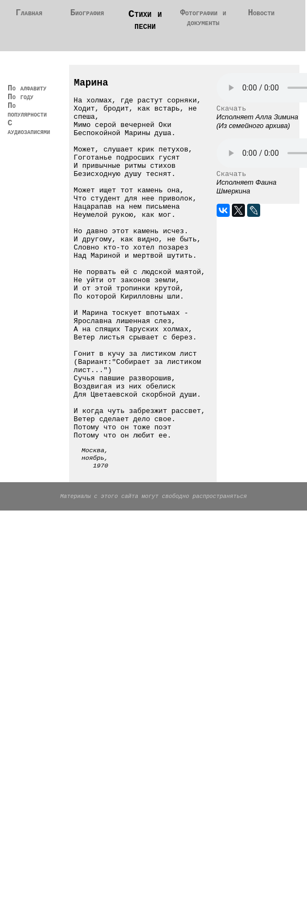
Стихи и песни (145, 21)
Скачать (232, 114)
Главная (29, 14)
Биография (87, 14)
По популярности (36, 128)
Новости (261, 14)
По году (24, 113)
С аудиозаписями (38, 149)
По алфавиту (26, 97)
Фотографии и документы (203, 20)
